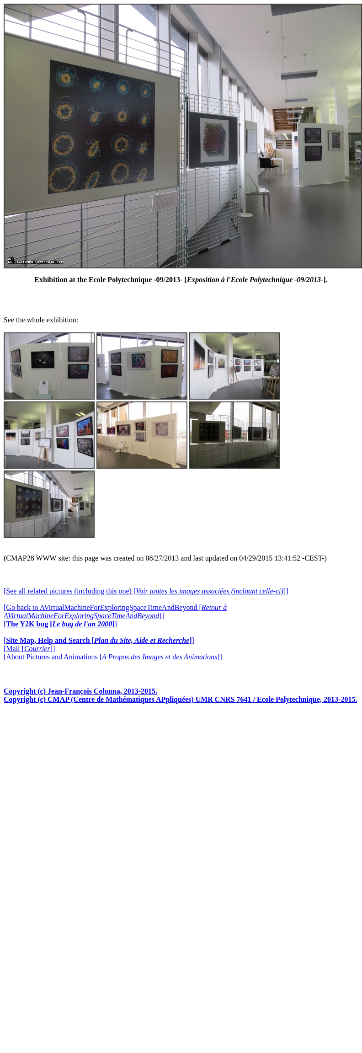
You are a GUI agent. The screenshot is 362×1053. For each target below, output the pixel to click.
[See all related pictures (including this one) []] (146, 591)
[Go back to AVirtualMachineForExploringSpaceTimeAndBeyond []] (115, 612)
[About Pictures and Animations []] (113, 657)
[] (60, 624)
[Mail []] (29, 648)
